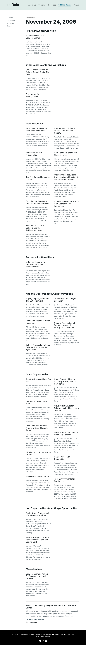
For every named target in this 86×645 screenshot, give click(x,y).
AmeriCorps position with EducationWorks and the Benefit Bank (37, 539)
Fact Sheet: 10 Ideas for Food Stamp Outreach (36, 129)
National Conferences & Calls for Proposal (49, 293)
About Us (32, 5)
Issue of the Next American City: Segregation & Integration (66, 203)
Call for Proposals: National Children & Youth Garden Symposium (38, 347)
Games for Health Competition (62, 458)
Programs (42, 5)
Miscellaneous (34, 569)
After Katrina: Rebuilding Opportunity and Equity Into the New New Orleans (66, 177)
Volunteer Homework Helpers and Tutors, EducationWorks (35, 264)
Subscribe (31, 622)
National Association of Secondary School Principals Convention (64, 325)
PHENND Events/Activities (41, 30)
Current (10, 18)
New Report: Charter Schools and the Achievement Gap (35, 228)
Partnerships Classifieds (40, 257)
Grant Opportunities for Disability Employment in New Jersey (65, 381)
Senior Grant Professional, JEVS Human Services (37, 514)
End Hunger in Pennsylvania (32, 95)
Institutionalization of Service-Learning (35, 37)
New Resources (35, 123)
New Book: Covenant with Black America (65, 154)
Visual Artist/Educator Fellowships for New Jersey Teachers (66, 408)
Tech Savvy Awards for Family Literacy (64, 480)
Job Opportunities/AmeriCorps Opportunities (51, 508)
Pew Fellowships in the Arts (38, 477)
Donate (76, 5)
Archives (10, 23)
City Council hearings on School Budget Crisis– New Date (38, 72)
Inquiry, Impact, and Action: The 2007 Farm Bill (38, 300)
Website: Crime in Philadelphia (34, 154)
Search (9, 26)
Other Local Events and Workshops (46, 65)
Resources (52, 5)
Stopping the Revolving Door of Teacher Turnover (37, 202)
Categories (11, 20)
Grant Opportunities (37, 374)
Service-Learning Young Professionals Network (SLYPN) (37, 576)
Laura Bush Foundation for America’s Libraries (66, 433)
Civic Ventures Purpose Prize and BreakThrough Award (37, 428)
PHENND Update (65, 5)
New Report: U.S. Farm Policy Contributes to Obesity (64, 130)
